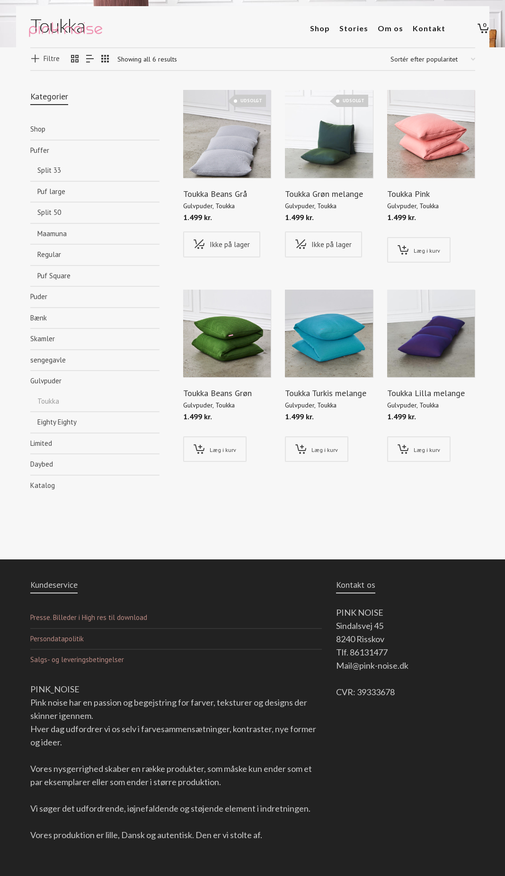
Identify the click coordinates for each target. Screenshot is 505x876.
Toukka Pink (408, 193)
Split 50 (49, 212)
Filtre (52, 58)
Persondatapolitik (57, 638)
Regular (49, 254)
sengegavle (48, 359)
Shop (37, 128)
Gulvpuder (198, 206)
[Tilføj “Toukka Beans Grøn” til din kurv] (215, 449)
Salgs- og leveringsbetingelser (77, 659)
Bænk (38, 317)
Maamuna (52, 233)
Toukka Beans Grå (215, 193)
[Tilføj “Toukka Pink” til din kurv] (419, 250)
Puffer (39, 150)
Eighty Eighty (57, 421)
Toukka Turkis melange (325, 393)
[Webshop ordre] (432, 59)
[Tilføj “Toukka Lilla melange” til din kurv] (419, 449)
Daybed (41, 464)
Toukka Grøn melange (324, 193)
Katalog (42, 485)
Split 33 (49, 170)
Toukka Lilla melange (426, 393)
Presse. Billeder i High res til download (88, 617)
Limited (41, 443)
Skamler (42, 338)
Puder (38, 296)
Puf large (51, 191)
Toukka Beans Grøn (217, 393)
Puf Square (54, 275)
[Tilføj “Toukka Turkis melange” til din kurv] (316, 449)
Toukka (225, 206)
